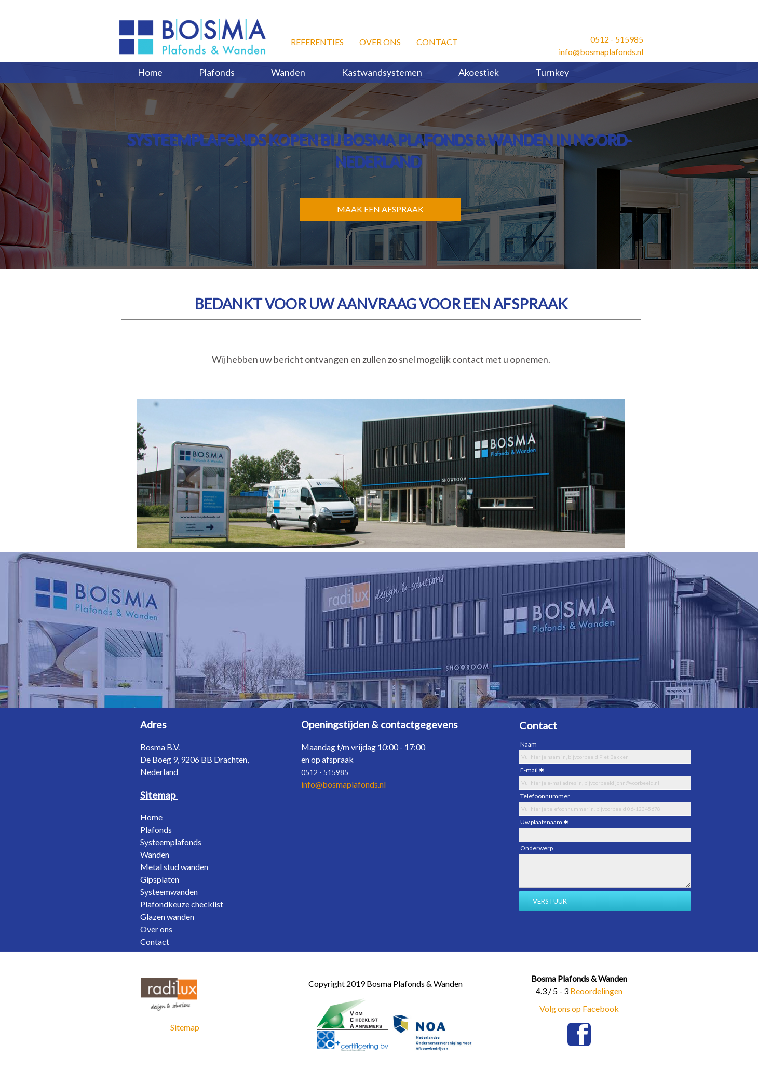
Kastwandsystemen (382, 72)
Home (150, 72)
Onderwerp (536, 848)
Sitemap (184, 1027)
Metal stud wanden (174, 867)
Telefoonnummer (545, 796)
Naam (528, 744)
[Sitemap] (159, 795)
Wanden (288, 72)
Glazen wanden (167, 916)
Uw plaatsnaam (541, 822)
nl (383, 784)
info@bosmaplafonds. (340, 784)
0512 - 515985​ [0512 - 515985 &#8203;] (616, 39)
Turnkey (552, 72)
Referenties (317, 40)
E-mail (529, 770)
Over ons (380, 40)
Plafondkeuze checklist (181, 904)
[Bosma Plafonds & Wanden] (192, 36)
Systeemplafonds (170, 842)
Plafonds (217, 72)
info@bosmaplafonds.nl (601, 52)
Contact (437, 40)
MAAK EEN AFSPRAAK (380, 209)
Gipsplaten (159, 879)
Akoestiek (478, 72)
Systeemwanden (169, 892)
